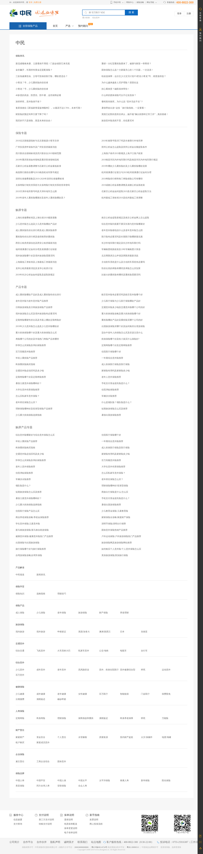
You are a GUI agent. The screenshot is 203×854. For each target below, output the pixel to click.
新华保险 (145, 780)
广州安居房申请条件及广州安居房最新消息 (36, 147)
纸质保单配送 (70, 824)
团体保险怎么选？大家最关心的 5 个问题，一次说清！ (127, 70)
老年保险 (61, 613)
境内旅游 (20, 632)
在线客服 (200, 16)
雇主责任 (20, 761)
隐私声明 (55, 842)
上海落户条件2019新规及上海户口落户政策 (122, 153)
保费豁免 (166, 694)
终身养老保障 (126, 718)
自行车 (144, 651)
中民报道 (20, 575)
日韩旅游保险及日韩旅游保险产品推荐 (34, 307)
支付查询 (17, 824)
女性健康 (82, 694)
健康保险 (20, 687)
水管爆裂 (82, 737)
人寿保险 (20, 711)
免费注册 (37, 2)
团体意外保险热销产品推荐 (114, 530)
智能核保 (124, 694)
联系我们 (82, 842)
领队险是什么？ (23, 485)
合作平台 (28, 842)
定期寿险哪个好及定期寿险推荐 (117, 345)
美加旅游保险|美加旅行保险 (115, 555)
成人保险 (20, 613)
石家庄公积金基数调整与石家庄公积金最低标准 (38, 166)
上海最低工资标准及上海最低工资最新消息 (36, 262)
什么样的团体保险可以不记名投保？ (119, 95)
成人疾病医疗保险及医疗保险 (116, 364)
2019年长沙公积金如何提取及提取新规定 (35, 275)
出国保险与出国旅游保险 (27, 543)
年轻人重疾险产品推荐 (26, 358)
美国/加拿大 (84, 632)
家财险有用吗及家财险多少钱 (116, 371)
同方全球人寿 (43, 786)
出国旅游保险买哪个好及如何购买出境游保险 (123, 326)
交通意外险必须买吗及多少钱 (30, 371)
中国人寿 (20, 780)
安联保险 (61, 786)
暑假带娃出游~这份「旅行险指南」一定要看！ (124, 108)
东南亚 (144, 632)
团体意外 (61, 761)
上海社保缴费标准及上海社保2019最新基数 (36, 218)
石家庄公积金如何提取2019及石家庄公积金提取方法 (126, 191)
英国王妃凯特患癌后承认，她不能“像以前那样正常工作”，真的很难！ (135, 114)
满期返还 (41, 699)
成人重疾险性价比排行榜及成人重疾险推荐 (36, 230)
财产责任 (20, 730)
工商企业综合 (43, 761)
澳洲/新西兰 (105, 632)
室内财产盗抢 (126, 737)
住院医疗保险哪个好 (111, 352)
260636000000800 (81, 847)
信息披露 (17, 819)
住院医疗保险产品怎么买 (27, 511)
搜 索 (131, 12)
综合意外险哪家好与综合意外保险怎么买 (35, 435)
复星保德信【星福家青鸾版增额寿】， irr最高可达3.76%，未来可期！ (49, 108)
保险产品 (20, 605)
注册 (189, 13)
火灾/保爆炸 (146, 737)
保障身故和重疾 (85, 718)
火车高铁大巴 (63, 651)
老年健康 (61, 694)
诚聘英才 (69, 842)
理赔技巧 (61, 594)
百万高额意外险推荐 (25, 352)
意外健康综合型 (127, 670)
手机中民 (117, 2)
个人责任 (61, 737)
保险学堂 (20, 586)
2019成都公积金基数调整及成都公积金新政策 (123, 185)
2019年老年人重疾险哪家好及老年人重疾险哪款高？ (40, 198)
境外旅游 (41, 632)
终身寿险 (41, 718)
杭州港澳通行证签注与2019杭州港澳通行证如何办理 (126, 172)
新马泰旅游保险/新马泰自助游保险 (32, 530)
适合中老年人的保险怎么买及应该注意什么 (122, 332)
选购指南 (41, 594)
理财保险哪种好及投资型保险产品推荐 (34, 409)
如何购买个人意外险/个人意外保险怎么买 (121, 549)
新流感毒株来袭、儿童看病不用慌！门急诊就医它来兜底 (43, 63)
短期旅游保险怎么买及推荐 (114, 409)
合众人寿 (82, 786)
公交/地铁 (103, 651)
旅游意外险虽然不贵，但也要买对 (118, 120)
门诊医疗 (145, 694)
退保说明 (68, 819)
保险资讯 (20, 56)
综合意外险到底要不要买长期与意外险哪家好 (123, 224)
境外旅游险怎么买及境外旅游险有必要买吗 (36, 313)
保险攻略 (140, 2)
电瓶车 (123, 651)
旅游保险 (82, 613)
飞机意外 (41, 651)
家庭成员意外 (43, 742)
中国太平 (82, 780)
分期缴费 (20, 699)
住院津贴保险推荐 (110, 390)
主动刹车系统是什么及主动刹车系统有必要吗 (123, 262)
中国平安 (41, 780)
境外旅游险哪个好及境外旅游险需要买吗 (35, 256)
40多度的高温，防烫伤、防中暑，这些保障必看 (38, 95)
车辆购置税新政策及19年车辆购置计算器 (121, 249)
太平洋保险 (104, 780)
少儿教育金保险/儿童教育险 (115, 511)
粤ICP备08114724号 (99, 847)
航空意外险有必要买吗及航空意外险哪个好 (122, 294)
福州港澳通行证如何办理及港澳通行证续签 (36, 249)
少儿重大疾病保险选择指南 (29, 415)
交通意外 (20, 643)
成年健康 (41, 694)
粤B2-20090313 (133, 847)
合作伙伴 (42, 842)
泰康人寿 (124, 780)
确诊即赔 (61, 699)
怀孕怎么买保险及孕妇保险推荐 (31, 345)
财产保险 (103, 613)
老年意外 (61, 670)
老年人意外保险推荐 (111, 377)
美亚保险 (20, 786)
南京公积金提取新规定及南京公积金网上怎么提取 (125, 218)
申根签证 (61, 632)
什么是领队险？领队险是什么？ (117, 402)
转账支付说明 (45, 824)
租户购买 (20, 742)
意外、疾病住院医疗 (109, 670)
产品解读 (20, 567)
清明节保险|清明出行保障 (114, 524)
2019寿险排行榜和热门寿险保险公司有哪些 (122, 179)
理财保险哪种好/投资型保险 (115, 485)
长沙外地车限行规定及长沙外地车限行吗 (121, 243)
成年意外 (41, 670)
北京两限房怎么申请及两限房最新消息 (120, 256)
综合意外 (96, 18)
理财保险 (61, 718)
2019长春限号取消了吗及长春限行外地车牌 (122, 141)
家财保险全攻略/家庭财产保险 (116, 517)
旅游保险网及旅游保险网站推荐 (117, 543)
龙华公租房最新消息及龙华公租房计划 (34, 268)
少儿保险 (41, 613)
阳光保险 (166, 780)
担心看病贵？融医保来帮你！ (116, 89)
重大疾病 (86, 18)
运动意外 (166, 670)
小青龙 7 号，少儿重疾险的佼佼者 (32, 82)
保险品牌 (20, 773)
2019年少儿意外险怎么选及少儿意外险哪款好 (37, 326)
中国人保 (61, 780)
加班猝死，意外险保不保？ (29, 101)
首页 (55, 26)
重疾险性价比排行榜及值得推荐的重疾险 (35, 237)
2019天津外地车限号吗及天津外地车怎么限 (36, 191)
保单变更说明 (70, 828)
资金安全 (41, 737)
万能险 (165, 718)
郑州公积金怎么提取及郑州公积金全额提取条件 (124, 147)
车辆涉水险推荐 (109, 396)
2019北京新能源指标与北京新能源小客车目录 (37, 141)
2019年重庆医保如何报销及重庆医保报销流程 (37, 160)
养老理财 (124, 613)
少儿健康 (20, 694)
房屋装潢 (103, 737)
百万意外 (20, 675)
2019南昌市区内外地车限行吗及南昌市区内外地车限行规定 (130, 160)
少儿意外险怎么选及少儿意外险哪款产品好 (36, 224)
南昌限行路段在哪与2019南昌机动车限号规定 (37, 172)
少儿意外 (20, 670)
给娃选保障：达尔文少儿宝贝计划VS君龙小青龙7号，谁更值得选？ (134, 76)
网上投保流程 (96, 824)
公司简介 (14, 842)
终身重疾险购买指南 (25, 364)
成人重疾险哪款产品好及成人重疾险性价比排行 (38, 294)
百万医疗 (103, 694)
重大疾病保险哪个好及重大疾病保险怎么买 (36, 332)
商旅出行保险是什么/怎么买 (115, 492)
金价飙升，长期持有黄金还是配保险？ (34, 70)
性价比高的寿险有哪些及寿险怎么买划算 (121, 268)
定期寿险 (20, 718)
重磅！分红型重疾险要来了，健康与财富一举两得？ (126, 63)
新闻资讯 (41, 575)
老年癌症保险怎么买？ (26, 402)
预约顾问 (83, 26)
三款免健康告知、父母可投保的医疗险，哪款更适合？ (42, 76)
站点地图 (96, 842)
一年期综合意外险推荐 (112, 358)
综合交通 (20, 651)
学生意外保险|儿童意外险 (28, 524)
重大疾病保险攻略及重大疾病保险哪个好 (121, 313)
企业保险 (20, 754)
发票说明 (94, 819)
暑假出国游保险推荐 (111, 415)
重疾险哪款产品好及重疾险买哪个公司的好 (122, 320)
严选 (67, 26)
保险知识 (20, 594)
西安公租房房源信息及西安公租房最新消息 (36, 243)
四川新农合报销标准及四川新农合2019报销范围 (38, 153)
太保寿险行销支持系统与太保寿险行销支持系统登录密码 (43, 185)
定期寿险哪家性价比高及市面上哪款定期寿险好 (38, 320)
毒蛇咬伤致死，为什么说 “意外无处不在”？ (122, 101)
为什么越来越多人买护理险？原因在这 (120, 82)
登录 (30, 2)
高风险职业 (83, 670)
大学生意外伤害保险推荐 (27, 390)
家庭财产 (20, 737)
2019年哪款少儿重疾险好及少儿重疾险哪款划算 (124, 166)
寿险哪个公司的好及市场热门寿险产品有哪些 (37, 339)
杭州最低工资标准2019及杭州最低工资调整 (122, 198)
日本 (122, 632)
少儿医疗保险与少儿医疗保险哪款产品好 (121, 301)
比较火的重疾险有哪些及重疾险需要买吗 (121, 275)
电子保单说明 (70, 832)
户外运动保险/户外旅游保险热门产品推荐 (121, 536)
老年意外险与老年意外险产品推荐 (32, 301)
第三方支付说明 (46, 819)
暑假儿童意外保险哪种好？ (29, 383)
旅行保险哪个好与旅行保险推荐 (31, 549)
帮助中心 (130, 2)
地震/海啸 (166, 737)
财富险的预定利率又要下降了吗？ (32, 114)
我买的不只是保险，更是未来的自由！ (34, 120)
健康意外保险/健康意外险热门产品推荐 (34, 536)
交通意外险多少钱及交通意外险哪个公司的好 (123, 307)
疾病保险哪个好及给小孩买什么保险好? (120, 339)
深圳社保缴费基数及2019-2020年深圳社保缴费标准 (40, 179)
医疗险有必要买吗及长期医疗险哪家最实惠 (122, 237)
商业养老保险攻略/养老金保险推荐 (32, 517)
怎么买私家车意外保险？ (27, 396)
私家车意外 (83, 651)
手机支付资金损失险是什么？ (116, 383)
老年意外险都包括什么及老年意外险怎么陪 (122, 230)
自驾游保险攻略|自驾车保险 (29, 555)
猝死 (143, 670)
